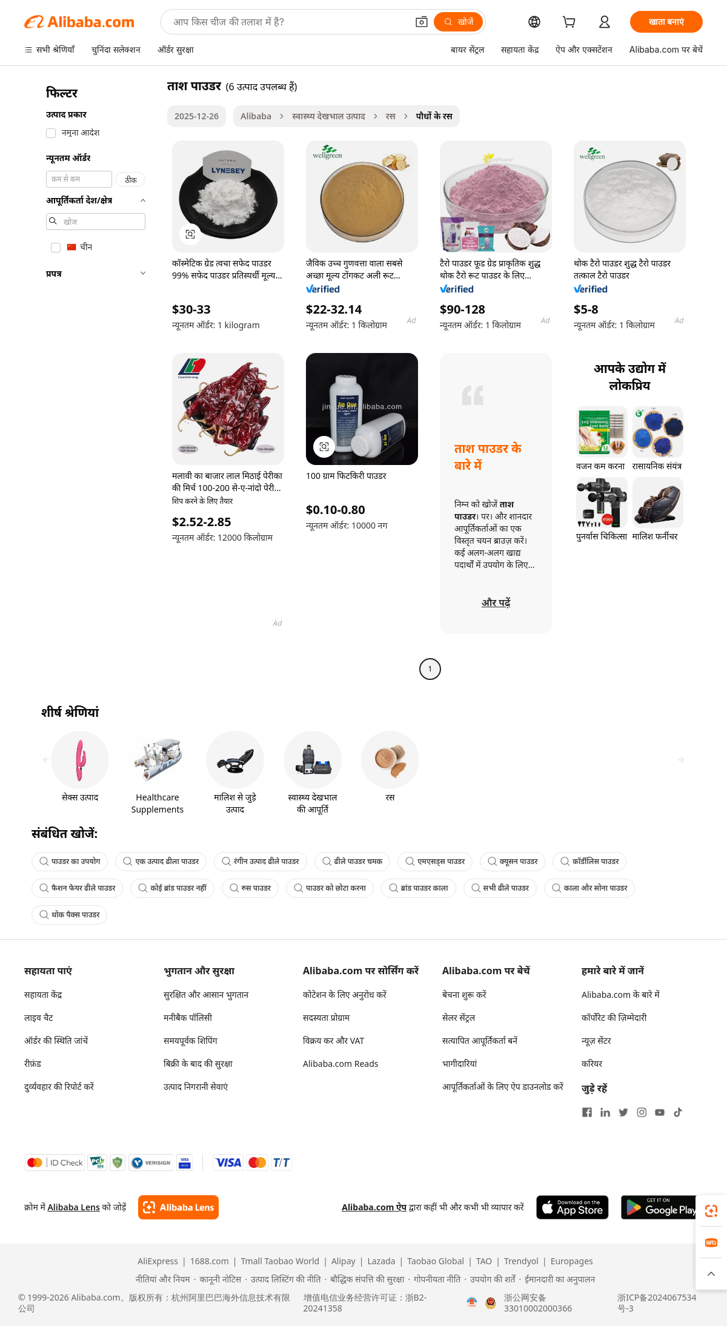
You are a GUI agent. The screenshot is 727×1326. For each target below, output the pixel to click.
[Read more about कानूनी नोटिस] (218, 1279)
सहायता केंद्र (43, 994)
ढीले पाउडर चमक (352, 861)
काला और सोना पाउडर (589, 888)
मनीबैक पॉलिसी (188, 1017)
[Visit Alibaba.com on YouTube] (659, 1112)
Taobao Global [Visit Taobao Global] (435, 1261)
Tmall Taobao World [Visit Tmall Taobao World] (280, 1261)
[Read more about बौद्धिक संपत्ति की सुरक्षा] (364, 1279)
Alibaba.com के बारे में (621, 994)
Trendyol (521, 1261)
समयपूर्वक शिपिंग (190, 1040)
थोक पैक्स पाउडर (69, 914)
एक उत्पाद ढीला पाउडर (161, 861)
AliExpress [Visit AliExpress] (158, 1261)
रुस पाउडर (250, 888)
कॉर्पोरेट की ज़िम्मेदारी (614, 1017)
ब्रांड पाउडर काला (418, 888)
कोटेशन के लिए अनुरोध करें (345, 994)
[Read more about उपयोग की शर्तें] (489, 1279)
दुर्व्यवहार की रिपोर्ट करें (59, 1086)
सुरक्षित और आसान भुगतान (206, 994)
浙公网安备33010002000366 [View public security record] (538, 1303)
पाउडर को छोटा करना (330, 888)
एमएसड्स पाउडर (435, 861)
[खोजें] (458, 21)
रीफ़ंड (32, 1063)
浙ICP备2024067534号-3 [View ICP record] (656, 1303)
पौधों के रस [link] (434, 116)
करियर (592, 1063)
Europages (572, 1261)
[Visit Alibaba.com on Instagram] (641, 1112)
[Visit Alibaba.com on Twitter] (623, 1112)
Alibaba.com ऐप (374, 1207)
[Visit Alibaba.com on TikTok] (677, 1112)
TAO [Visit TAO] (484, 1261)
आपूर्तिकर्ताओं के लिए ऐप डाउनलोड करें (502, 1086)
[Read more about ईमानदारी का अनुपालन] (557, 1279)
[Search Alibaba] (289, 21)
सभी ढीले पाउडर (500, 888)
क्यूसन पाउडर (512, 861)
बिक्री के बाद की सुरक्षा (198, 1063)
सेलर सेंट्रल (458, 1017)
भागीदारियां (459, 1063)
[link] (711, 1211)
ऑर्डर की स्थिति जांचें (56, 1040)
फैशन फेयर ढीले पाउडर (77, 888)
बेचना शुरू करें (464, 994)
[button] (421, 21)
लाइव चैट (38, 1017)
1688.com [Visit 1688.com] (209, 1261)
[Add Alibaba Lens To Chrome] (178, 1207)
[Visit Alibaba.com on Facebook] (587, 1112)
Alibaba (256, 116)
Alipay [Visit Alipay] (343, 1261)
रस (391, 116)
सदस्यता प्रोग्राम (326, 1017)
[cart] (571, 23)
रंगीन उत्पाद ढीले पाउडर (260, 861)
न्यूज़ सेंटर (596, 1040)
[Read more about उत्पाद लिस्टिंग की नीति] (282, 1279)
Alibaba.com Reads (341, 1063)
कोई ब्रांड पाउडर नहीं (172, 888)
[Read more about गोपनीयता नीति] (434, 1279)
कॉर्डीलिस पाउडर (589, 861)
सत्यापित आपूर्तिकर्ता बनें (479, 1040)
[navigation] (92, 379)
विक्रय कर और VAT (333, 1040)
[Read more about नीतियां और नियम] (161, 1279)
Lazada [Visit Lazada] (381, 1261)
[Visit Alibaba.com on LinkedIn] (605, 1112)
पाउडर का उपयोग (69, 861)
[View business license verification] (471, 1303)
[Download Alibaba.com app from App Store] (572, 1207)
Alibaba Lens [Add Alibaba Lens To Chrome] (73, 1207)
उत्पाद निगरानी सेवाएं (196, 1086)
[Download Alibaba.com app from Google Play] (662, 1207)
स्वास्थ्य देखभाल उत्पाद (328, 116)
